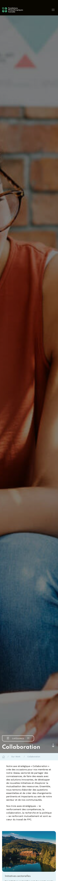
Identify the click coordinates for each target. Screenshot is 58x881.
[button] (53, 9)
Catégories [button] (18, 738)
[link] (29, 876)
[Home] (3, 756)
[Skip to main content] (53, 745)
